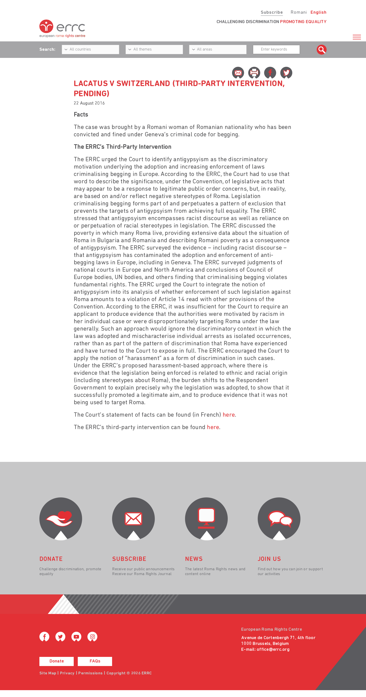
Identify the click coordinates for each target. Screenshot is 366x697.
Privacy (67, 673)
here (229, 415)
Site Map (47, 673)
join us (269, 559)
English (319, 12)
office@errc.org (273, 649)
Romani (299, 12)
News (194, 559)
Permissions (90, 673)
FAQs (95, 661)
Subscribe (272, 12)
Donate (57, 661)
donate (51, 559)
